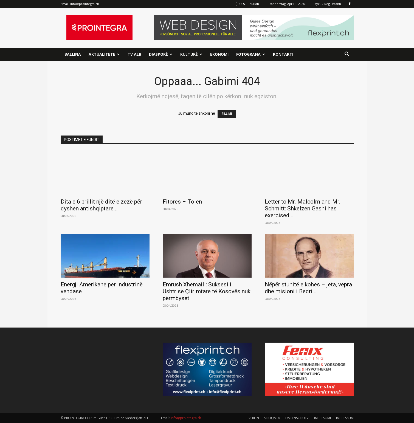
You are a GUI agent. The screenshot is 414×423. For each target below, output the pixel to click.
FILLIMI (227, 113)
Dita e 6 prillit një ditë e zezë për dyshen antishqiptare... (101, 205)
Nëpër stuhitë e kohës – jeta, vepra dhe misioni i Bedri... (308, 288)
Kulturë (191, 54)
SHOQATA (272, 418)
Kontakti (283, 54)
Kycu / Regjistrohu (327, 4)
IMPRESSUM (345, 418)
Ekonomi (219, 54)
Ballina (72, 54)
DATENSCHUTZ (297, 418)
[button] (347, 54)
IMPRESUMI (322, 418)
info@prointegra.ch (84, 4)
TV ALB (134, 54)
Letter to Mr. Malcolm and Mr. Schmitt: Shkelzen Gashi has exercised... (302, 208)
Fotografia (250, 54)
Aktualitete (104, 54)
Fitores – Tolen (182, 201)
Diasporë (160, 54)
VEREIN (254, 418)
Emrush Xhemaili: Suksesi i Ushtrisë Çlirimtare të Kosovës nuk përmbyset (206, 291)
